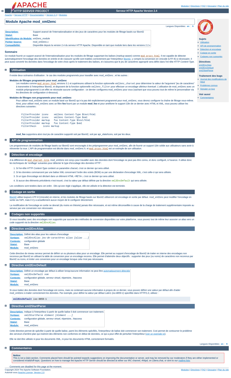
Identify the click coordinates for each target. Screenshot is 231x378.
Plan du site (223, 6)
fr (193, 26)
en (188, 26)
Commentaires (207, 97)
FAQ (203, 6)
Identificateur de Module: (18, 38)
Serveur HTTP (21, 15)
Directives (195, 6)
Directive (18, 228)
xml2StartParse (206, 70)
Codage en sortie (208, 53)
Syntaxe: (15, 237)
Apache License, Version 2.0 (31, 372)
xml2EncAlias (205, 65)
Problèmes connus (209, 85)
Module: (14, 247)
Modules (185, 6)
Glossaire (211, 6)
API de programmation (210, 46)
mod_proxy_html (150, 56)
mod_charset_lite (38, 160)
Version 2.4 (51, 15)
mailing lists (184, 360)
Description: (12, 31)
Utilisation (204, 42)
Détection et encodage (210, 49)
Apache (8, 15)
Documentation (37, 15)
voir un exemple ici (155, 334)
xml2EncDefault (206, 68)
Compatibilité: (12, 45)
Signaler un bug (207, 89)
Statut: (9, 35)
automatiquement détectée (116, 271)
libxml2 (127, 59)
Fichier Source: (13, 42)
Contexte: (15, 241)
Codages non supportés (211, 56)
